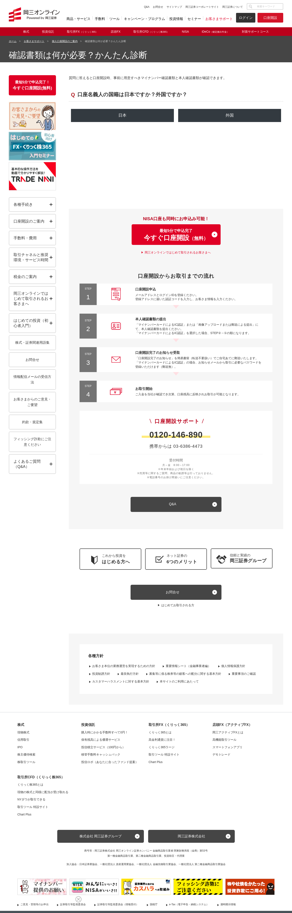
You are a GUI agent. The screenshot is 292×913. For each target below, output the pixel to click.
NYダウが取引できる (31, 802)
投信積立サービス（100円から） (103, 749)
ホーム (13, 41)
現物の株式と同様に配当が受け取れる (42, 794)
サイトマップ (174, 6)
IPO (20, 749)
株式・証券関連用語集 (32, 342)
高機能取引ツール (224, 742)
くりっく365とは (160, 734)
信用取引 (23, 742)
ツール (114, 19)
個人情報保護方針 (233, 668)
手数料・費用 (25, 238)
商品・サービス (78, 19)
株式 (26, 31)
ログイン (246, 18)
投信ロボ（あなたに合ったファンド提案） (109, 764)
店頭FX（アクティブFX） (232, 727)
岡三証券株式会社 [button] (191, 839)
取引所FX (82, 31)
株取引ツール (26, 764)
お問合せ (158, 6)
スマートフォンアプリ (227, 749)
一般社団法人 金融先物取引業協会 (156, 866)
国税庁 (154, 906)
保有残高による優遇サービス (100, 742)
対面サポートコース (255, 31)
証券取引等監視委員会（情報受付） (117, 906)
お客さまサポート (219, 19)
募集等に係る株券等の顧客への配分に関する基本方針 (185, 676)
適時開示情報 (228, 906)
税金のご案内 (25, 277)
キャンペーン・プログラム (144, 19)
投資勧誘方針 (101, 676)
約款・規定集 (32, 422)
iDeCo (215, 31)
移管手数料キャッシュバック (100, 757)
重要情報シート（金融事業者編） (188, 668)
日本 (122, 115)
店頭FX (115, 31)
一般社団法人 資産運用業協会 (117, 866)
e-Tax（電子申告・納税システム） (189, 906)
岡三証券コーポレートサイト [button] (202, 6)
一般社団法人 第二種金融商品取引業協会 (202, 866)
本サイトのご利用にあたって (179, 684)
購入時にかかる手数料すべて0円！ (104, 734)
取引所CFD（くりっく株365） (41, 779)
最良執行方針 (130, 676)
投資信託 (48, 31)
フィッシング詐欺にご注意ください (32, 441)
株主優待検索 (26, 757)
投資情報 (176, 19)
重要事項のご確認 (244, 676)
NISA (185, 31)
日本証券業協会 (88, 866)
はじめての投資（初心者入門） (31, 323)
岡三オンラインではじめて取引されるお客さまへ (178, 255)
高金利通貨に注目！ (162, 742)
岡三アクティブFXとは (227, 734)
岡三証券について (232, 6)
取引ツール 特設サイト (164, 757)
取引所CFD (151, 31)
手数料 (100, 19)
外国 (230, 115)
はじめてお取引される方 (177, 607)
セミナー (194, 19)
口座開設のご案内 (29, 221)
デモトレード (221, 757)
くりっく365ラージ (162, 749)
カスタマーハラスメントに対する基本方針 (120, 684)
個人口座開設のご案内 (65, 41)
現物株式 (23, 734)
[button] (241, 560)
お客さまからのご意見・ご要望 (32, 402)
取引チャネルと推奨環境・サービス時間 (31, 257)
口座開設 (270, 18)
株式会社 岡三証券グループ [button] (101, 839)
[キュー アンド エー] (176, 506)
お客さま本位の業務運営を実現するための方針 (123, 668)
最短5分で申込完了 (176, 236)
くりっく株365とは (30, 787)
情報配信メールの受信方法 (32, 379)
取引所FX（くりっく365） (169, 727)
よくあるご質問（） (35, 464)
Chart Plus (156, 764)
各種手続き (23, 204)
